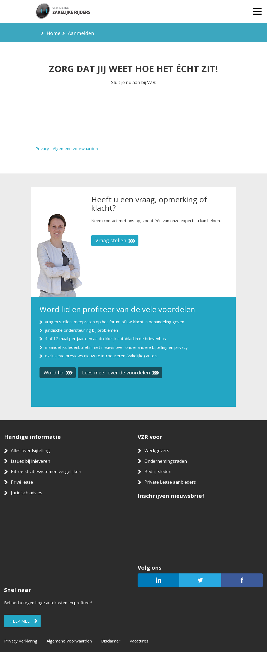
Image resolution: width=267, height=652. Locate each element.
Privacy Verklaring (20, 641)
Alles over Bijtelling (30, 451)
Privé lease (22, 482)
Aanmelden (81, 33)
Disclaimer (110, 641)
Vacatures (139, 641)
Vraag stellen (115, 240)
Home (53, 33)
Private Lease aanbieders (170, 482)
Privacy (42, 148)
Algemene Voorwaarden (69, 641)
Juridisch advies (26, 493)
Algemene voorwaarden (75, 148)
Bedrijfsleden (157, 471)
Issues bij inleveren (30, 461)
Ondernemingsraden (165, 461)
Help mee (20, 621)
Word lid (58, 372)
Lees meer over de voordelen (120, 372)
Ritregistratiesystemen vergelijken (46, 471)
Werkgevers (156, 451)
